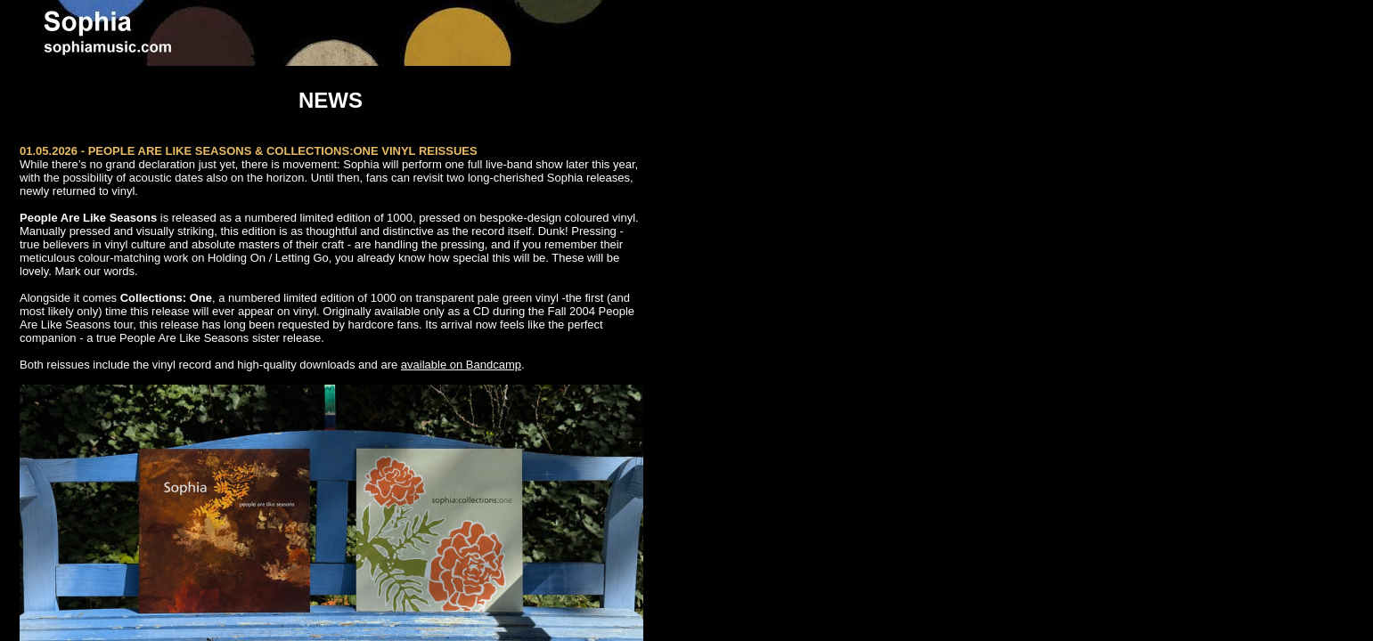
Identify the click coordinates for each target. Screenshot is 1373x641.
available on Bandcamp (461, 364)
